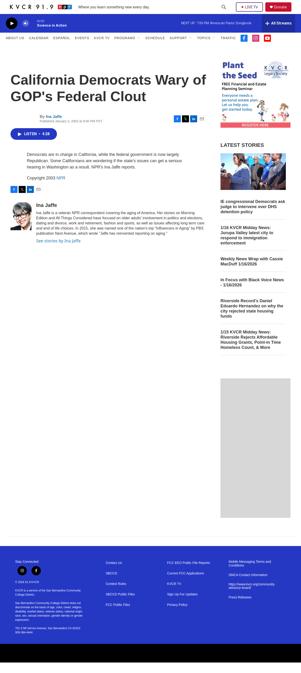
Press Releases (240, 608)
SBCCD (111, 584)
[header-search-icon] (224, 12)
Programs (124, 48)
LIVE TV (251, 12)
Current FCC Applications (185, 584)
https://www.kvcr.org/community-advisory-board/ (252, 596)
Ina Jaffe (54, 127)
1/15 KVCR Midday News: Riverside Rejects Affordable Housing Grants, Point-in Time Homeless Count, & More (250, 350)
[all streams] (278, 33)
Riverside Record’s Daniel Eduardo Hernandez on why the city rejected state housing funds (251, 319)
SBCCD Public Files (120, 605)
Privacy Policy (177, 615)
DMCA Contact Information (248, 585)
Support (178, 48)
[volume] (26, 34)
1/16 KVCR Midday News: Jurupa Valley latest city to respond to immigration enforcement (246, 246)
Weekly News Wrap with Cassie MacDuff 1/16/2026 (251, 272)
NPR (60, 188)
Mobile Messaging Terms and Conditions (250, 574)
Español (61, 48)
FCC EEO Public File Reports (188, 573)
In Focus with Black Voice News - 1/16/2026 (252, 293)
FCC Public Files (118, 615)
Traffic (228, 48)
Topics (204, 48)
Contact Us (114, 573)
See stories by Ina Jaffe (58, 251)
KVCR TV (102, 48)
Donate (283, 12)
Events (82, 48)
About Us (15, 48)
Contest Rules (116, 594)
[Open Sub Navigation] (139, 48)
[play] (11, 34)
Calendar (39, 48)
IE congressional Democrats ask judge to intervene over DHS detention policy (252, 217)
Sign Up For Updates (182, 605)
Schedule (155, 48)
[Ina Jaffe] (21, 227)
